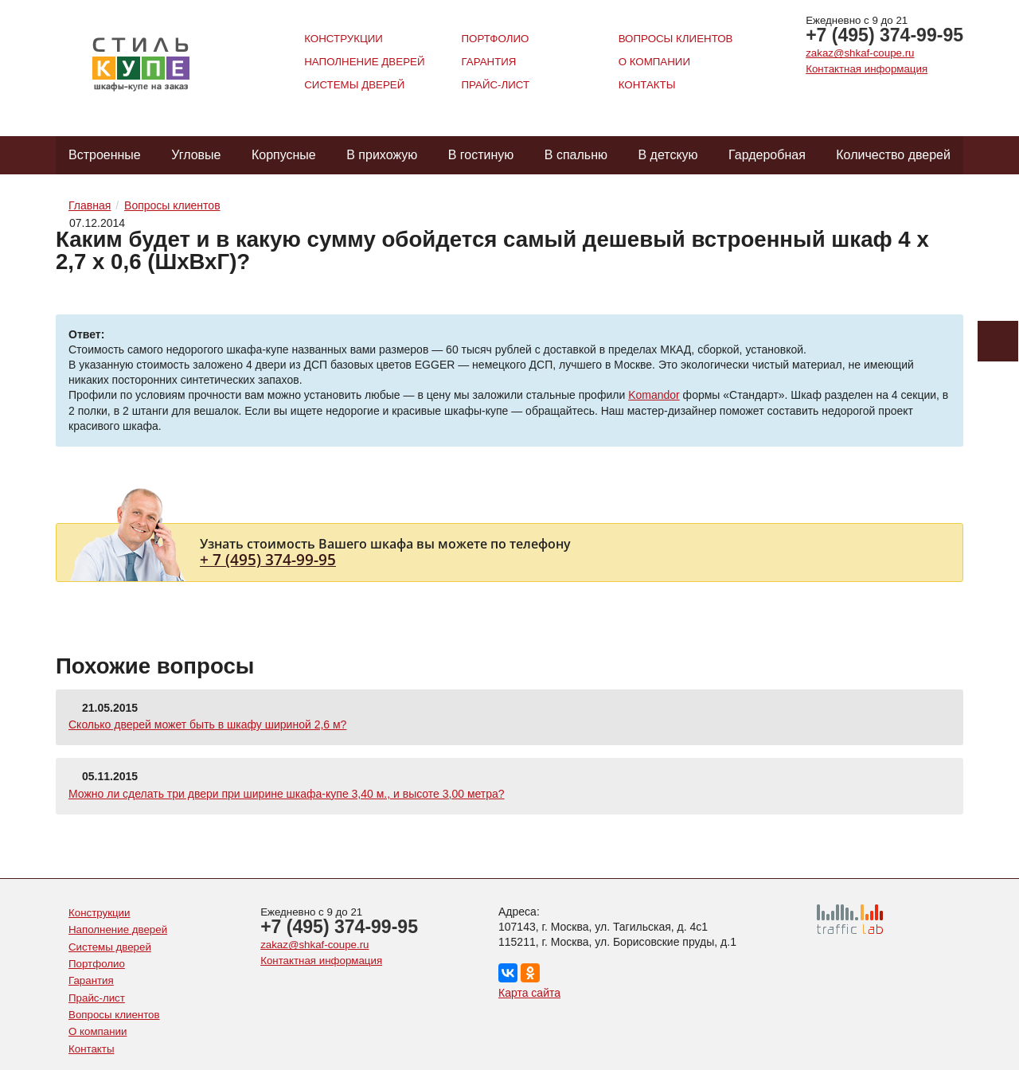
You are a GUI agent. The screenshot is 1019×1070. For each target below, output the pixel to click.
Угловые (196, 155)
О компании (654, 62)
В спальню (576, 155)
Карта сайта (529, 992)
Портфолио (495, 39)
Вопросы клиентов (676, 39)
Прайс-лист (495, 85)
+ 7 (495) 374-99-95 (268, 559)
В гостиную (481, 155)
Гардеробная (767, 155)
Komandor (654, 395)
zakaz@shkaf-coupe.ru (860, 53)
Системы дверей (354, 85)
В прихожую (381, 155)
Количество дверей (893, 155)
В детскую (667, 155)
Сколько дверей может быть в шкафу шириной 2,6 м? (207, 724)
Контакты (647, 85)
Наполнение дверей (364, 62)
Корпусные (284, 155)
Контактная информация (866, 69)
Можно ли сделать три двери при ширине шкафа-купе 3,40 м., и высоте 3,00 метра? (286, 793)
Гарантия (488, 62)
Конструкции (343, 39)
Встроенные (104, 155)
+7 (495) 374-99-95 (884, 35)
